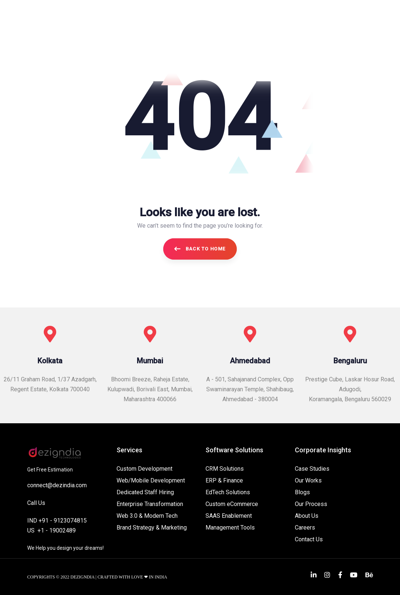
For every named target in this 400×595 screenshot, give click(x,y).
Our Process (311, 503)
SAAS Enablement (229, 515)
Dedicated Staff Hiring (145, 492)
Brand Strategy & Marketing (152, 527)
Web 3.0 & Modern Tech (147, 515)
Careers (305, 527)
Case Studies (312, 468)
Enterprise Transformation (150, 503)
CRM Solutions (225, 468)
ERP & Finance (224, 480)
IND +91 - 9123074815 (57, 520)
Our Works (308, 480)
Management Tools (230, 527)
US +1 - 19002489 (51, 530)
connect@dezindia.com (57, 485)
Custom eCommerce (232, 503)
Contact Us (309, 539)
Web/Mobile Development (151, 480)
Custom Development (144, 468)
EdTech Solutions (228, 492)
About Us (306, 515)
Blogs (302, 492)
